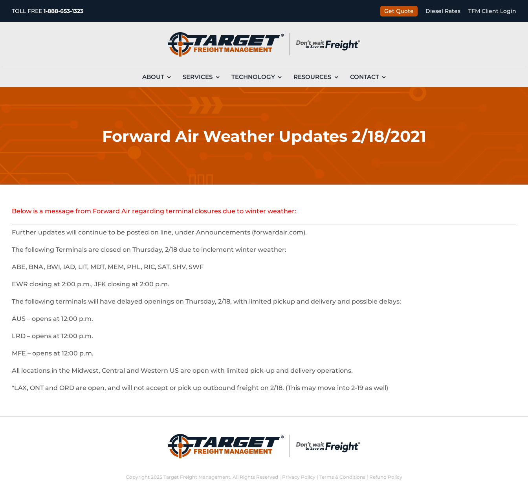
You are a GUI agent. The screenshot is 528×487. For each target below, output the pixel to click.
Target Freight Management (196, 477)
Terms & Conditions (342, 477)
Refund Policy (385, 477)
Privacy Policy (298, 477)
